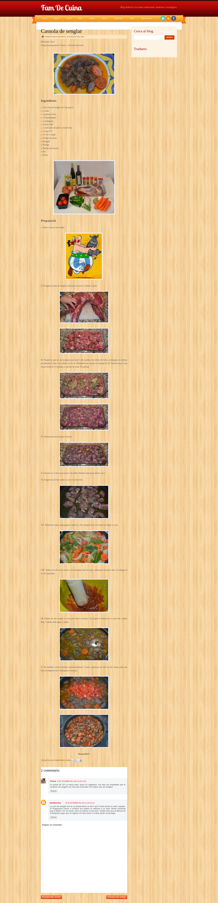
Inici (45, 18)
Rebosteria (146, 18)
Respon (53, 791)
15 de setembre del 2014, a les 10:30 (71, 781)
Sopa (132, 18)
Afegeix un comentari (52, 825)
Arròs (92, 18)
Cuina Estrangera (52, 25)
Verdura (118, 18)
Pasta (104, 18)
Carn (68, 18)
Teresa (53, 781)
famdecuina (55, 803)
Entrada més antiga (117, 897)
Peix (80, 18)
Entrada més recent (51, 897)
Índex (56, 18)
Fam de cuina (61, 7)
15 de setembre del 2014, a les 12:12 (79, 803)
